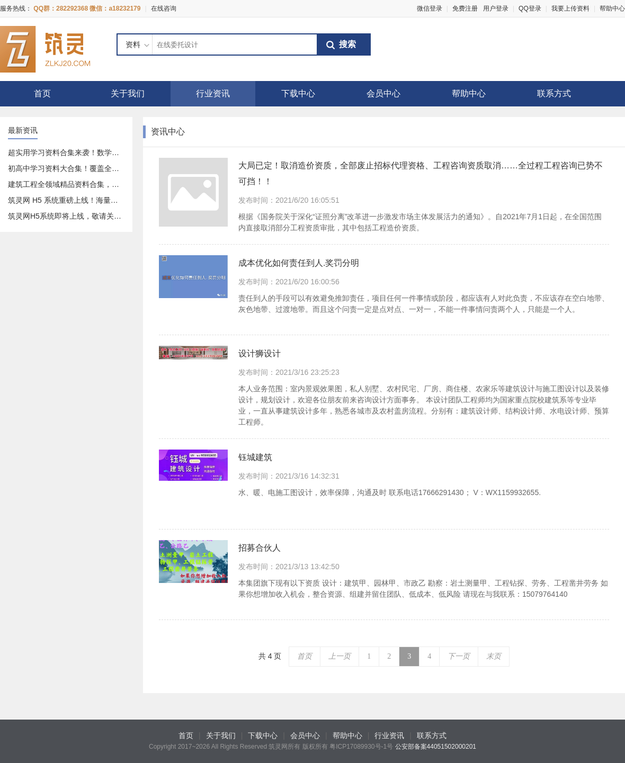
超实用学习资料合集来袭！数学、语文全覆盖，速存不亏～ (104, 152)
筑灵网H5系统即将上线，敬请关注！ (68, 216)
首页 (42, 93)
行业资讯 (213, 93)
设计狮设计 (259, 353)
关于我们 (128, 93)
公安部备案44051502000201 (435, 746)
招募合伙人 (259, 547)
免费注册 (465, 8)
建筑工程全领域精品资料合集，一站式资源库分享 (89, 184)
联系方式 (554, 93)
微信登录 (429, 8)
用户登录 (495, 8)
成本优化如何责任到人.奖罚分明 (298, 262)
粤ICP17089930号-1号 (361, 746)
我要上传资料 (570, 8)
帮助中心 (612, 8)
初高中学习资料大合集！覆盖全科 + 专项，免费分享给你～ (105, 168)
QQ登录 (530, 8)
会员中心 (383, 93)
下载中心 (298, 93)
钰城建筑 (255, 457)
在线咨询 (163, 8)
